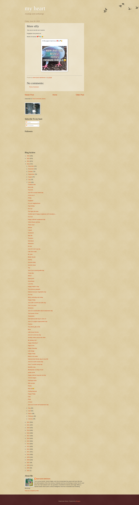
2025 (28, 158)
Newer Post (29, 95)
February (31, 416)
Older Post (80, 95)
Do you (30, 246)
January (30, 419)
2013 (28, 446)
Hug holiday (31, 206)
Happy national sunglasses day (36, 219)
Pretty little (31, 273)
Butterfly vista (31, 367)
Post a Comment (34, 87)
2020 (28, 427)
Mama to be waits (33, 356)
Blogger (78, 501)
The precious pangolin (34, 289)
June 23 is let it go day (34, 249)
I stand (30, 230)
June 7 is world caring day (35, 364)
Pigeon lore (31, 345)
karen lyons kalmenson (43, 478)
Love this (30, 284)
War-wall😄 (31, 388)
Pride (29, 399)
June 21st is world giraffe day (36, 270)
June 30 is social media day (35, 192)
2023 (28, 164)
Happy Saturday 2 (33, 343)
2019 (28, 430)
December (31, 166)
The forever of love (33, 313)
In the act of (31, 195)
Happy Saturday (32, 348)
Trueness (30, 238)
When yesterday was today (35, 297)
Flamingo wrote (32, 380)
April (29, 411)
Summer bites (32, 262)
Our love (30, 216)
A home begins (32, 378)
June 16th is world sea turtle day (37, 302)
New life (30, 235)
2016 (28, 438)
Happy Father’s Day (33, 286)
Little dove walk (32, 251)
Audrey (30, 259)
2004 (28, 470)
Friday (29, 198)
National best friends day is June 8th (38, 359)
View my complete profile (32, 490)
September (31, 174)
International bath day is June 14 (37, 318)
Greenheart (31, 281)
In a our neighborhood (34, 203)
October (30, 171)
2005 (28, 468)
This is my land (32, 305)
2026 (28, 156)
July (29, 179)
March (30, 413)
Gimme (30, 227)
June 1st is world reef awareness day (38, 404)
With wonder (31, 383)
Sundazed (31, 233)
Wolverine (31, 308)
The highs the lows (33, 211)
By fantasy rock (32, 340)
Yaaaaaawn (31, 316)
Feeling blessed (32, 391)
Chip (29, 396)
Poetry (30, 386)
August (30, 177)
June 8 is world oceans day (35, 361)
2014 (28, 443)
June (29, 182)
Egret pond (31, 278)
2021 (28, 425)
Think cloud (31, 225)
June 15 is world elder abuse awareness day (40, 310)
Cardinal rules (32, 184)
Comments (30, 125)
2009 (28, 457)
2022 (28, 422)
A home (30, 402)
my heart (35, 8)
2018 (28, 433)
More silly (30, 187)
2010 (28, 454)
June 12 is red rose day (34, 335)
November (31, 169)
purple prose (31, 372)
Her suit (30, 208)
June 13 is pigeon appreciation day (37, 321)
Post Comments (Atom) (38, 98)
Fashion (30, 324)
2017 (28, 435)
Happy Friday (31, 300)
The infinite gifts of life (34, 327)
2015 (28, 441)
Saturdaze (31, 241)
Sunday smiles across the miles (36, 337)
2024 (28, 161)
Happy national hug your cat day (37, 375)
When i (30, 275)
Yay (29, 267)
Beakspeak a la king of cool (35, 369)
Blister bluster (32, 257)
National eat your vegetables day (37, 292)
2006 (28, 465)
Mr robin (30, 254)
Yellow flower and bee (34, 222)
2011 (28, 451)
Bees (29, 329)
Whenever (31, 243)
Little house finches (33, 332)
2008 (28, 460)
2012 (28, 449)
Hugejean (30, 200)
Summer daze (32, 265)
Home (54, 95)
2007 (28, 462)
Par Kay (30, 294)
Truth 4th (30, 190)
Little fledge (31, 351)
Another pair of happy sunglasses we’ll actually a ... (42, 214)
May (29, 408)
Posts (28, 122)
